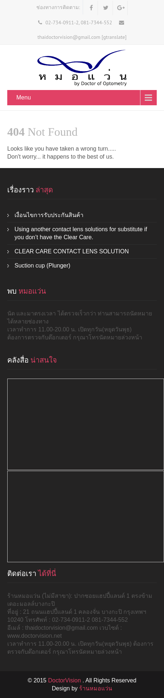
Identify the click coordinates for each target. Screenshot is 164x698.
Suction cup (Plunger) (42, 265)
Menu (23, 97)
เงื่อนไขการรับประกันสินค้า (49, 215)
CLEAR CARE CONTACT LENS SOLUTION (72, 251)
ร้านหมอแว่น (95, 688)
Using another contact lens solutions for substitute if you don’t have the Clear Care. (81, 233)
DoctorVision (65, 680)
